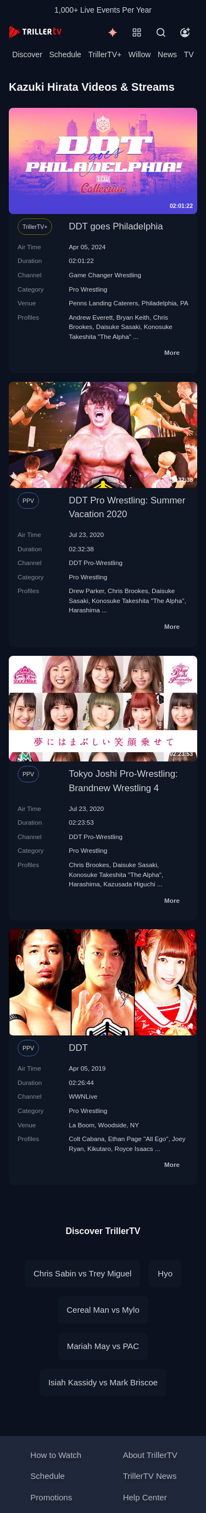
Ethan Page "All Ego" (138, 1138)
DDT (78, 1048)
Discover (27, 54)
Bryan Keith (132, 317)
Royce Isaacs (133, 1148)
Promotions (51, 1497)
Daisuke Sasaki (118, 326)
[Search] (161, 32)
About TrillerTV (150, 1455)
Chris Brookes (128, 590)
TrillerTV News (150, 1476)
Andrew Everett (91, 317)
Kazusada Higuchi (129, 883)
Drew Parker (86, 590)
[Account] (185, 32)
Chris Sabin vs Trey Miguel (82, 1273)
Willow (140, 54)
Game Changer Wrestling (105, 274)
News (167, 54)
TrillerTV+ (105, 54)
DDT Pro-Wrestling (96, 562)
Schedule (65, 54)
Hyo (165, 1273)
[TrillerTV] (35, 32)
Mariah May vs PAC (103, 1346)
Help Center (145, 1497)
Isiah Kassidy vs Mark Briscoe (103, 1382)
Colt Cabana (86, 1138)
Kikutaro (99, 1148)
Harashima (84, 609)
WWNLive (83, 1096)
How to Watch (55, 1455)
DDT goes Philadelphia (116, 226)
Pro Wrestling (88, 289)
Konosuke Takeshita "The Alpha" (138, 600)
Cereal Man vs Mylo (103, 1309)
